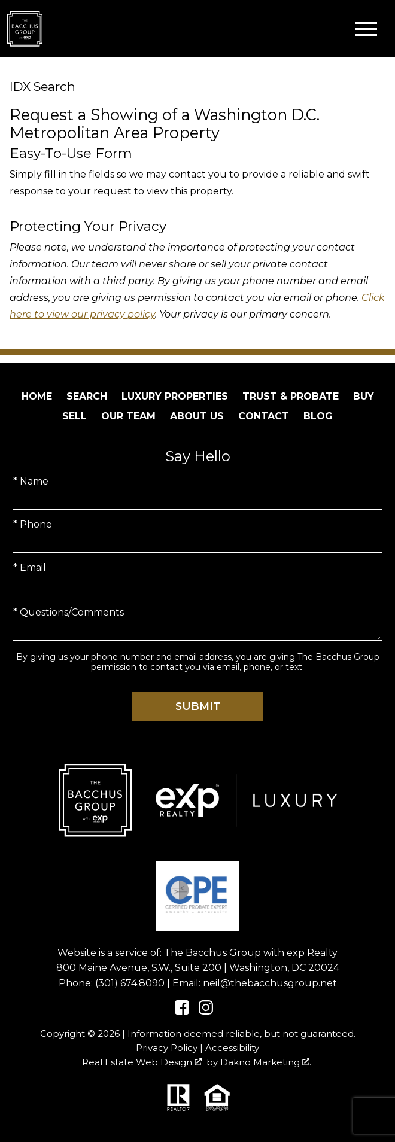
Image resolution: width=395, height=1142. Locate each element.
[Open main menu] (366, 28)
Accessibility (232, 1047)
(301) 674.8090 (130, 983)
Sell (74, 416)
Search (86, 396)
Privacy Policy (167, 1047)
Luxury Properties (174, 396)
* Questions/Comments (68, 612)
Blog (318, 416)
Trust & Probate (290, 396)
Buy (363, 396)
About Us (197, 416)
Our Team (128, 416)
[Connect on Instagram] (206, 1011)
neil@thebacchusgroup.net (270, 983)
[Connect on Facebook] (182, 1011)
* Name (30, 481)
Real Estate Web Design (142, 1062)
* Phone (32, 524)
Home (37, 396)
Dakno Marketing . (265, 1062)
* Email (29, 567)
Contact (263, 416)
